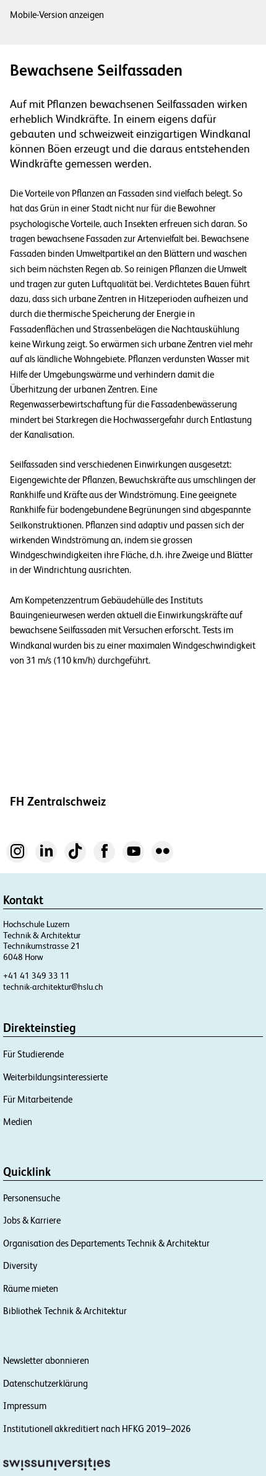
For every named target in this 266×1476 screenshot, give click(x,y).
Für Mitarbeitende (37, 1099)
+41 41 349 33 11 (36, 975)
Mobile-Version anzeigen (57, 14)
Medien (17, 1121)
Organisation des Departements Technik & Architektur (106, 1243)
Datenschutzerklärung (45, 1383)
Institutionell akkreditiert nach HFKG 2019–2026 (97, 1428)
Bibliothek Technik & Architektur (65, 1310)
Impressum (24, 1405)
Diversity (20, 1265)
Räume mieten (30, 1288)
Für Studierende (33, 1054)
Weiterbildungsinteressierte (55, 1077)
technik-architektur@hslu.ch (53, 987)
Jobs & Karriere (32, 1220)
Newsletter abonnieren (46, 1360)
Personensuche (31, 1198)
